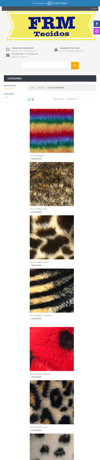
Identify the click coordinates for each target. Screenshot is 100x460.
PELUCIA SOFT (69, 357)
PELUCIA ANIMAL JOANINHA (40, 249)
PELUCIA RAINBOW (37, 141)
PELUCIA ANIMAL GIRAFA (39, 192)
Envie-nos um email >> (87, 446)
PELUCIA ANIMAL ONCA (73, 249)
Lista (32, 99)
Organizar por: (58, 98)
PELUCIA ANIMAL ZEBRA (73, 300)
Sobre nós (57, 408)
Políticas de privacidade (62, 411)
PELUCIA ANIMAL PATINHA (40, 300)
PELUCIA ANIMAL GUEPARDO (75, 192)
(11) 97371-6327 (57, 3)
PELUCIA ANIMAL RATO (72, 141)
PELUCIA (41, 87)
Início (32, 87)
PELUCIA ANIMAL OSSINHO (40, 357)
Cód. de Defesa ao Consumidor (65, 415)
